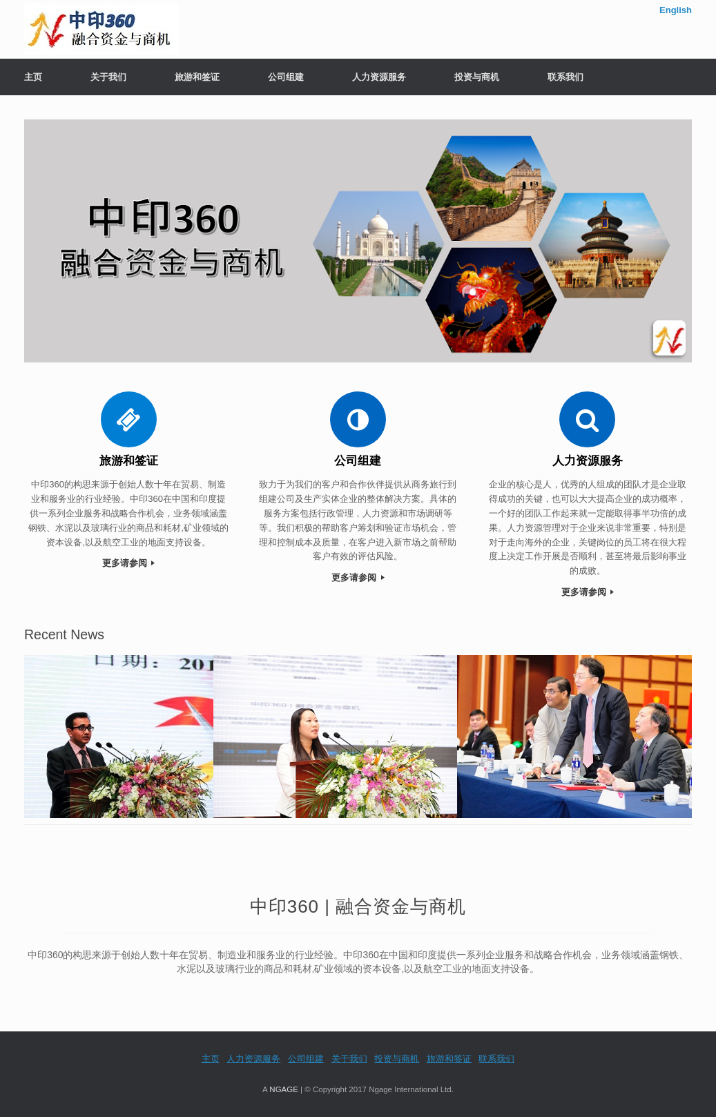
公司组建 (286, 77)
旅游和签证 (197, 77)
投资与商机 (476, 77)
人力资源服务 (379, 77)
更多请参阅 (128, 563)
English (675, 10)
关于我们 (108, 77)
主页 (33, 77)
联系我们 (565, 77)
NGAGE (283, 1089)
